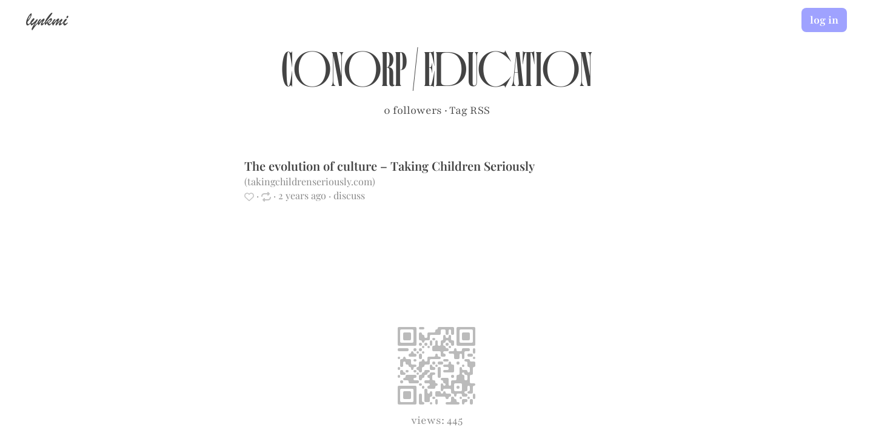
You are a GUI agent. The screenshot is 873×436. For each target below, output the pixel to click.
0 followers (413, 110)
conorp (344, 76)
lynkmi (46, 19)
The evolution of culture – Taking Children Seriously (389, 165)
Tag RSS (469, 110)
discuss (349, 195)
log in (824, 20)
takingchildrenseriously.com (309, 181)
